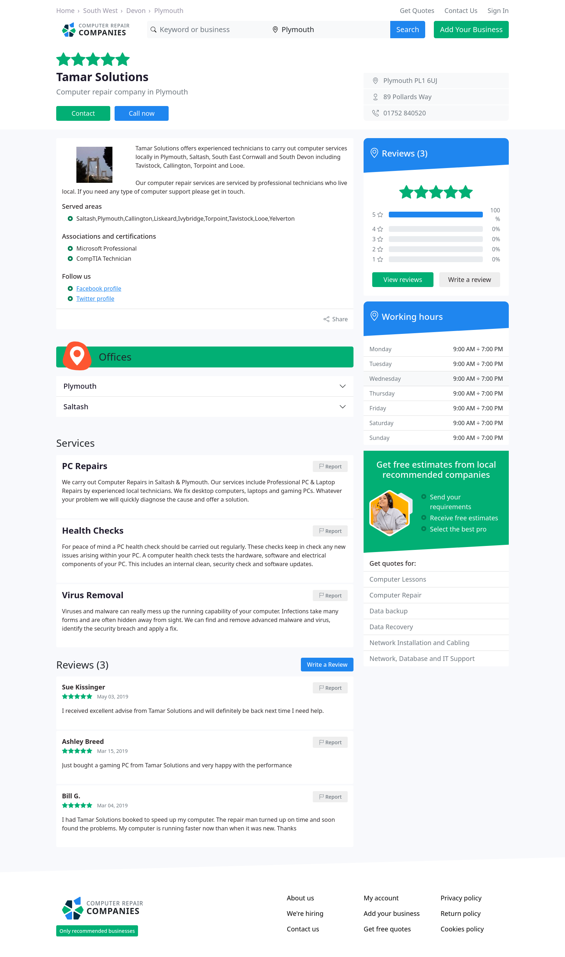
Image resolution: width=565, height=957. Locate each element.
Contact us (303, 929)
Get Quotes (417, 10)
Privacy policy (461, 898)
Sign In (498, 10)
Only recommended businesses (97, 930)
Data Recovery (391, 626)
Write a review (469, 279)
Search (407, 29)
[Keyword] (207, 29)
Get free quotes (387, 929)
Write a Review (327, 665)
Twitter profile (95, 299)
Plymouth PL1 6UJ (410, 80)
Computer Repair (395, 595)
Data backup (388, 611)
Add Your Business (471, 29)
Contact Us (461, 10)
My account (381, 898)
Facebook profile (98, 288)
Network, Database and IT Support (422, 658)
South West (100, 10)
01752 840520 (404, 113)
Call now (142, 113)
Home (65, 10)
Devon (136, 10)
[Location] (329, 29)
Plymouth (168, 10)
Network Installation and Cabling (419, 642)
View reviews (402, 279)
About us (300, 898)
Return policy (461, 913)
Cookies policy (462, 929)
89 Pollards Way (407, 96)
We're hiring (305, 913)
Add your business (392, 913)
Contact (83, 113)
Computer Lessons (397, 579)
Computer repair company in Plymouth (122, 92)
